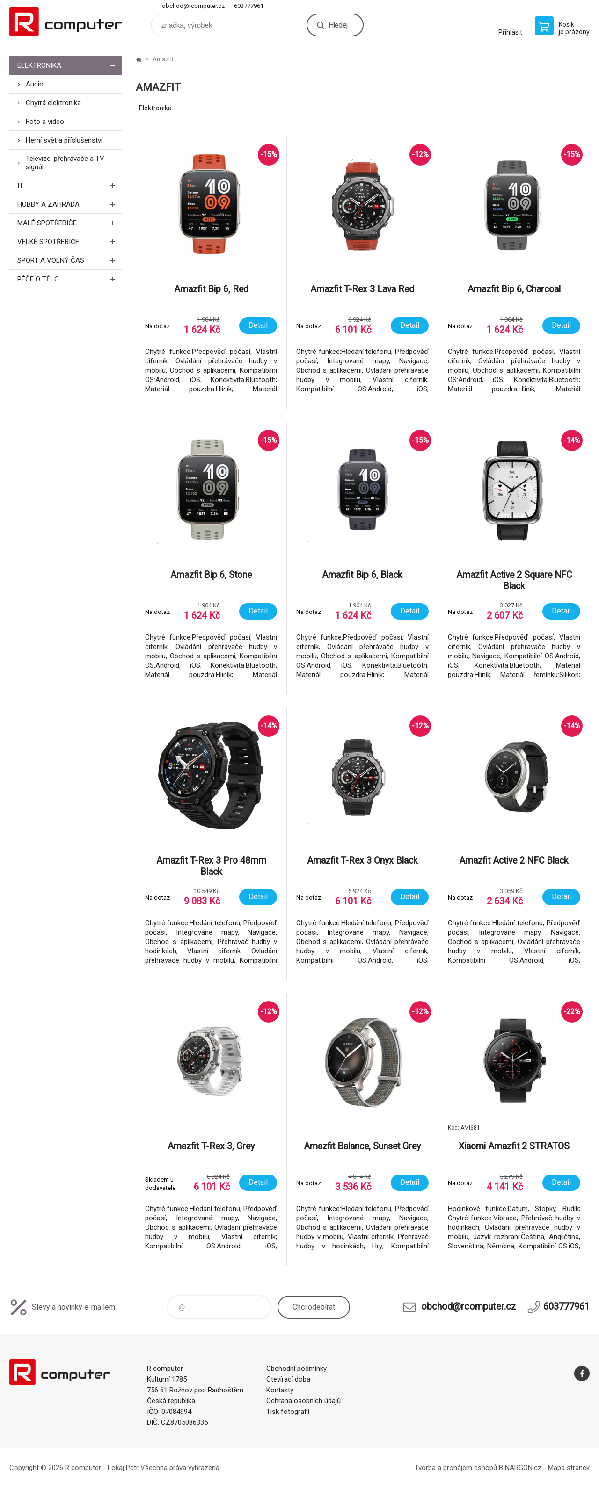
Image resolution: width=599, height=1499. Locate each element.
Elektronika (69, 65)
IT (69, 185)
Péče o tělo (69, 279)
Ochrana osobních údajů (303, 1401)
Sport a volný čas (69, 260)
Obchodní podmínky (296, 1368)
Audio (35, 84)
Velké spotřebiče (69, 241)
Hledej (338, 25)
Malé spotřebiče (69, 223)
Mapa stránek (569, 1467)
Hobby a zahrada (69, 204)
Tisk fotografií (287, 1411)
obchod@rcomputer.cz (193, 5)
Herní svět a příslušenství (64, 140)
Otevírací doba (288, 1379)
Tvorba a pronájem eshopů (456, 1467)
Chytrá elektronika (53, 103)
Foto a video (45, 121)
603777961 (248, 5)
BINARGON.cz (520, 1467)
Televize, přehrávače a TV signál (65, 162)
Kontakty (279, 1390)
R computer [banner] (65, 21)
